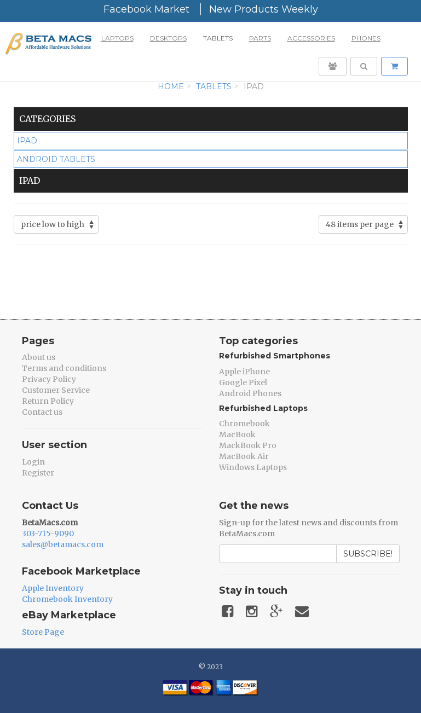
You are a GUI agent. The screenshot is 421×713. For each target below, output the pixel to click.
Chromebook (244, 423)
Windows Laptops (253, 467)
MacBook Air (244, 456)
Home (171, 86)
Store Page (43, 632)
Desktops (168, 38)
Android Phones (250, 393)
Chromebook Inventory (67, 599)
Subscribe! (368, 554)
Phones (365, 38)
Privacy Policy (49, 379)
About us (38, 357)
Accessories (311, 38)
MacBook (237, 434)
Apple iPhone (244, 371)
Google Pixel (243, 382)
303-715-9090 (48, 533)
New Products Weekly (263, 9)
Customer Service (56, 390)
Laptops (117, 38)
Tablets (218, 38)
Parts (260, 38)
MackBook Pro (247, 445)
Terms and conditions (64, 368)
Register (38, 473)
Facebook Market (146, 9)
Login (33, 462)
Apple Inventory (53, 588)
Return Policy (48, 401)
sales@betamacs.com (62, 544)
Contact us (42, 412)
